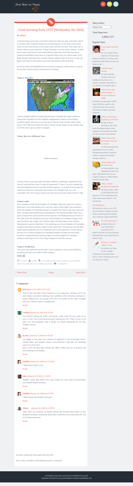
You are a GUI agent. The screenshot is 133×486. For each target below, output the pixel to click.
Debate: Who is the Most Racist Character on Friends (109, 141)
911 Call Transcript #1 (109, 221)
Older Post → (81, 276)
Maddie (26, 365)
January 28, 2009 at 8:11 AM (38, 293)
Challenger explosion (51, 264)
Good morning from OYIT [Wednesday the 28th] (50, 31)
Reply (25, 308)
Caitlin (26, 316)
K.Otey (26, 339)
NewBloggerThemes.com (82, 482)
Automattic (53, 482)
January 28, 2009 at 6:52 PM (41, 397)
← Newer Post (21, 276)
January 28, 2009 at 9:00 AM (41, 339)
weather (48, 267)
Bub (24, 293)
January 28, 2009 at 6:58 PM (42, 411)
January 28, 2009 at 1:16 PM (38, 379)
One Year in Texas (64, 479)
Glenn (22, 39)
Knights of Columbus (35, 267)
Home (51, 276)
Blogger (85, 479)
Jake (25, 379)
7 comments (62, 267)
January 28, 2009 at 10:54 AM (42, 365)
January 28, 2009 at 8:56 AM (41, 316)
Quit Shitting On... (99, 205)
